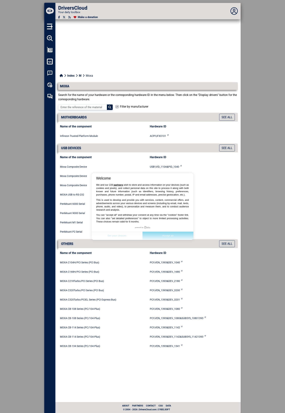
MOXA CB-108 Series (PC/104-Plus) (80, 308)
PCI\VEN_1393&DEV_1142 (165, 327)
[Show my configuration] (50, 50)
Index (71, 75)
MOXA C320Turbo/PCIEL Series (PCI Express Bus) (88, 299)
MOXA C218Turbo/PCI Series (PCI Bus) (82, 281)
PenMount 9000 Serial (72, 213)
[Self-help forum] (50, 96)
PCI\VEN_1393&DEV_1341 (165, 346)
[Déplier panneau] (234, 11)
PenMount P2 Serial (71, 231)
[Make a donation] (86, 17)
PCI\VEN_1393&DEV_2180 (165, 281)
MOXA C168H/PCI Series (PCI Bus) (79, 271)
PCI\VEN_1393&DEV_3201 (165, 299)
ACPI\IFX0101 (158, 136)
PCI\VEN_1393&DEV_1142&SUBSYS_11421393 (176, 336)
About (125, 405)
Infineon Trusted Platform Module (79, 136)
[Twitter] (64, 17)
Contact (151, 405)
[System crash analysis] (50, 73)
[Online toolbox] (50, 85)
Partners (137, 405)
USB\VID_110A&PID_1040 (164, 166)
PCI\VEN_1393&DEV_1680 (165, 271)
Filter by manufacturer (134, 106)
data (168, 405)
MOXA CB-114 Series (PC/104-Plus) (80, 327)
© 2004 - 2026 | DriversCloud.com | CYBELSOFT (146, 409)
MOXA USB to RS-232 (72, 194)
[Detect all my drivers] (50, 38)
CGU (160, 405)
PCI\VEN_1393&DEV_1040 (165, 262)
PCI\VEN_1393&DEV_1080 (165, 308)
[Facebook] (59, 17)
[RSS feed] (69, 17)
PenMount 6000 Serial (72, 203)
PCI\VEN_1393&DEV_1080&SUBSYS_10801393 (176, 318)
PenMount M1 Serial (71, 222)
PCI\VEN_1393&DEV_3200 (165, 290)
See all (227, 117)
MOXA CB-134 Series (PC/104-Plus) (80, 346)
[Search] (110, 107)
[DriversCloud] (49, 11)
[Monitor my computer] (50, 61)
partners (118, 184)
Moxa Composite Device (73, 166)
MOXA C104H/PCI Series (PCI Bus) (79, 262)
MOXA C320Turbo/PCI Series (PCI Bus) (82, 290)
